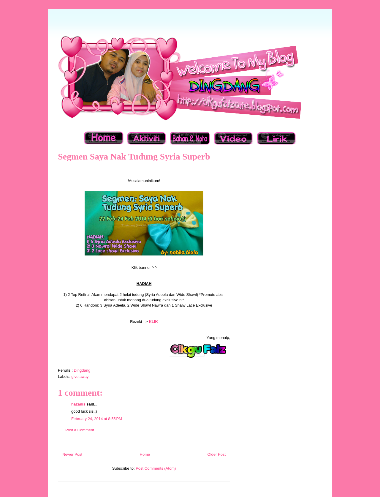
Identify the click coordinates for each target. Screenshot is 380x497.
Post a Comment (79, 430)
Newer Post (72, 454)
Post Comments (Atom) (156, 468)
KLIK (153, 321)
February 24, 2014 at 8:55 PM (96, 418)
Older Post (217, 454)
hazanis (78, 404)
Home (145, 454)
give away (80, 376)
